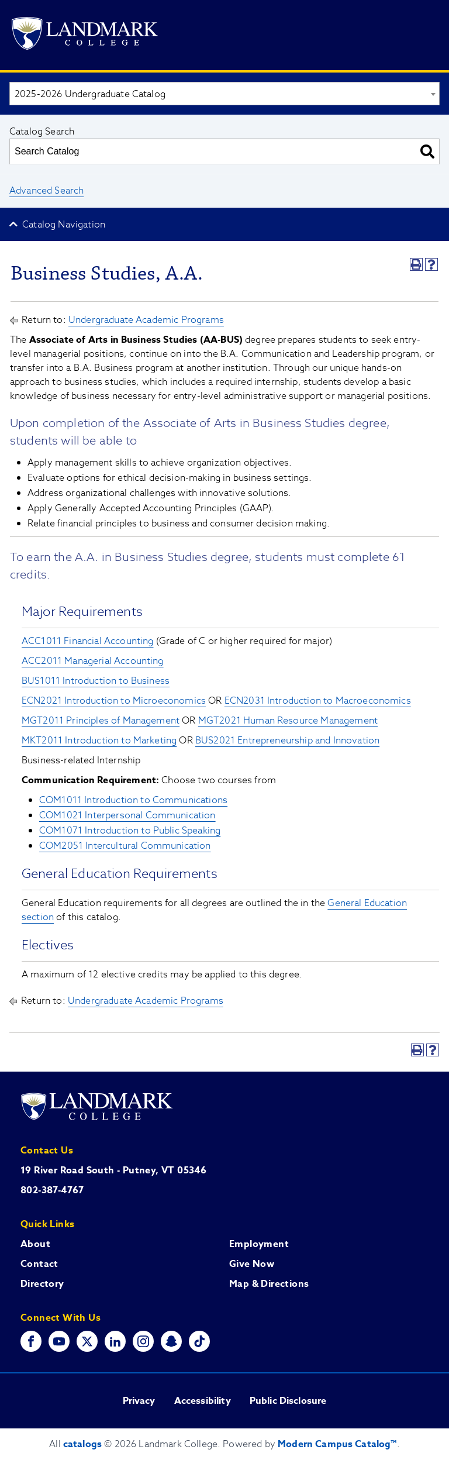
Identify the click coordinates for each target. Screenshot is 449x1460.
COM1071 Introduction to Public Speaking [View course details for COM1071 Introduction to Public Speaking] (129, 831)
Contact (39, 1264)
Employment (259, 1244)
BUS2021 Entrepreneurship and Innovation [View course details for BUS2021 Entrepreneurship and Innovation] (287, 741)
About (35, 1244)
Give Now (251, 1264)
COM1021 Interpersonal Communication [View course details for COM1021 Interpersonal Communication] (127, 815)
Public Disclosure (288, 1401)
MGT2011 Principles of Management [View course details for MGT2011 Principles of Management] (100, 721)
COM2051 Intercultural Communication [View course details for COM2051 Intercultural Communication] (125, 846)
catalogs (82, 1444)
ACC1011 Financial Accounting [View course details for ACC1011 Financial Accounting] (87, 641)
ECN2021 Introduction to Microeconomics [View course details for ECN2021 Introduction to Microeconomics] (114, 701)
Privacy (139, 1401)
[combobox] (224, 93)
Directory (42, 1284)
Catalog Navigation (63, 225)
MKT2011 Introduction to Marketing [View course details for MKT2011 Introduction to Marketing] (99, 741)
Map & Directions (269, 1284)
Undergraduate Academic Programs (146, 320)
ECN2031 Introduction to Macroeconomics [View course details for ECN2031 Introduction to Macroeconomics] (317, 701)
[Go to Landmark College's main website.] (85, 35)
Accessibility (202, 1401)
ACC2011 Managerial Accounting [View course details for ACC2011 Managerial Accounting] (93, 661)
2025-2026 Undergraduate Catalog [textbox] (90, 94)
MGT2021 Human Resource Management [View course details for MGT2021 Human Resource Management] (288, 721)
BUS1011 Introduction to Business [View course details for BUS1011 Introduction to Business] (96, 681)
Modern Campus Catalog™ (337, 1444)
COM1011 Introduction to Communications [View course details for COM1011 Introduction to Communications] (133, 800)
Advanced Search (46, 191)
